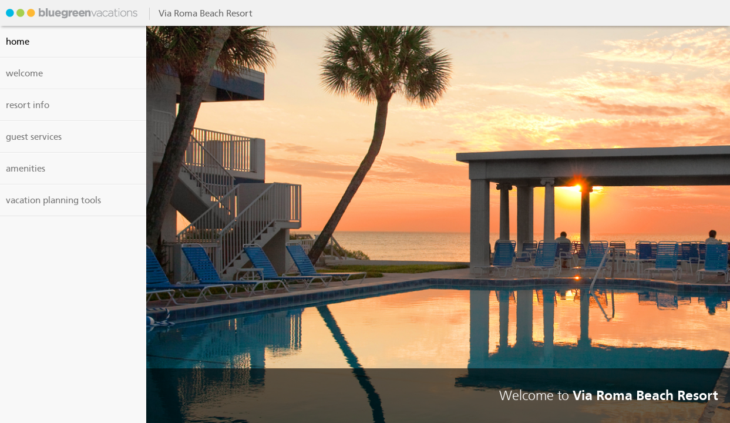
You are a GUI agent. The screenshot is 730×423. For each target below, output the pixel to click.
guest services (34, 137)
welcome (24, 73)
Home (17, 41)
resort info (27, 105)
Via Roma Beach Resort (70, 13)
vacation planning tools (53, 200)
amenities (25, 168)
